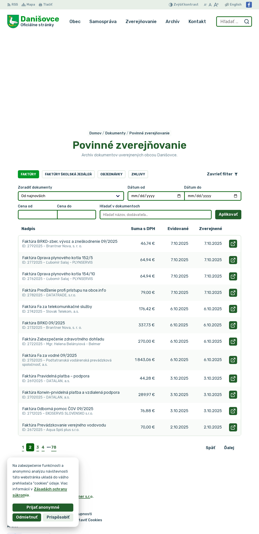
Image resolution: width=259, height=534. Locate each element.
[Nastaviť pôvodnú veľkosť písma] (210, 4)
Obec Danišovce (50, 413)
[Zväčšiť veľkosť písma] (216, 4)
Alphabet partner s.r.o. (73, 409)
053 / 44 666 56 (212, 514)
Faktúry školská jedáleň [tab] (68, 87)
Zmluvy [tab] (138, 87)
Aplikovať (230, 128)
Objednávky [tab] (111, 87)
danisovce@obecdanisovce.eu (224, 519)
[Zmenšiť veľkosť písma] (205, 4)
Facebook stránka (214, 524)
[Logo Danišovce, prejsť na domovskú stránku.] (33, 21)
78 (53, 359)
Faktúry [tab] (28, 87)
